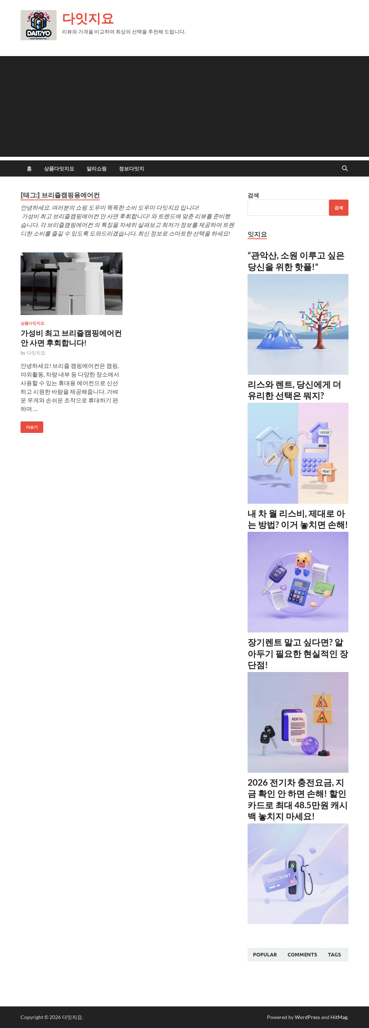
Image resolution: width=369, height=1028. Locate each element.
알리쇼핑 (96, 169)
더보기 (29, 425)
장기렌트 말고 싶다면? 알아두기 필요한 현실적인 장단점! (298, 653)
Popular (265, 955)
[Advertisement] (184, 106)
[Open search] (344, 168)
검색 (253, 195)
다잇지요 (88, 18)
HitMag (338, 1017)
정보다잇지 (131, 169)
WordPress (307, 1017)
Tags (334, 955)
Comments (302, 955)
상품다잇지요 (59, 169)
